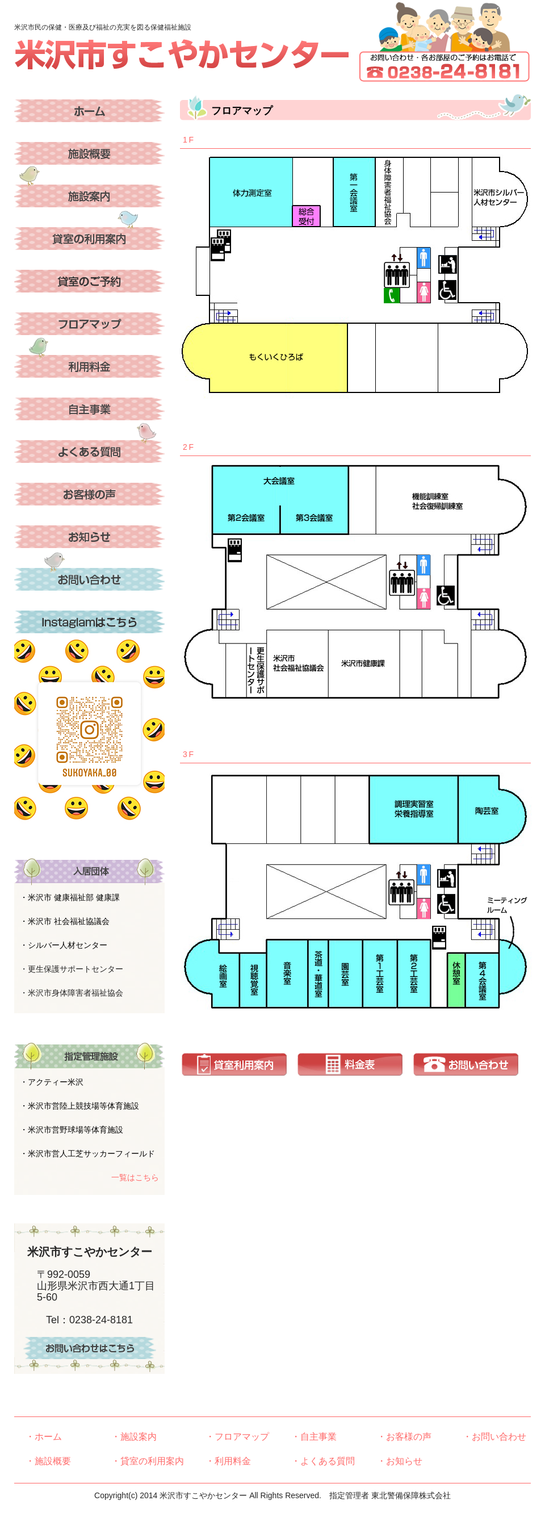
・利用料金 (228, 1461)
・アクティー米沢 (51, 1081)
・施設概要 (48, 1461)
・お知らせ (399, 1461)
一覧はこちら (135, 1177)
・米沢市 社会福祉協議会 (65, 921)
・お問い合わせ (494, 1436)
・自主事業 (314, 1436)
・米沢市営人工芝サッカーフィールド (87, 1153)
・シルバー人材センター (63, 945)
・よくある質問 (323, 1461)
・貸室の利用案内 (147, 1461)
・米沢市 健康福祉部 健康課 (70, 897)
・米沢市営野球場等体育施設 (71, 1129)
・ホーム (44, 1436)
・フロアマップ (237, 1436)
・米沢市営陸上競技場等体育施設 (79, 1105)
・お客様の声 (404, 1436)
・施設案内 (134, 1436)
